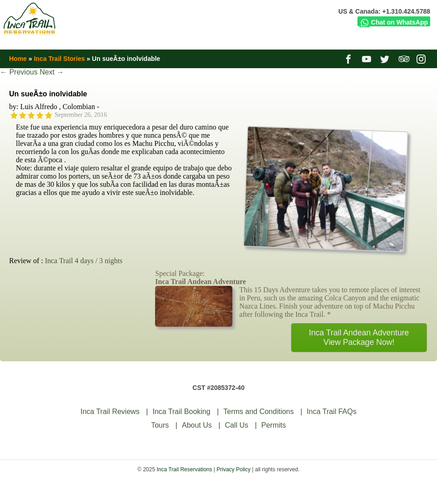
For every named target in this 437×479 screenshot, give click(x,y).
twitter (386, 59)
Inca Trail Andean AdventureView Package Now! (359, 337)
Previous (19, 72)
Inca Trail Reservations (184, 469)
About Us (197, 425)
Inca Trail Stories (59, 58)
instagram (422, 59)
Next (52, 72)
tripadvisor (404, 59)
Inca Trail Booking (181, 411)
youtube (367, 59)
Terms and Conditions (258, 411)
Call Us (236, 425)
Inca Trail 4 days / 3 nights (84, 260)
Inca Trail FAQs (332, 411)
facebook (349, 59)
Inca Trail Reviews (110, 411)
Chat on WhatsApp (394, 22)
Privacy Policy (233, 469)
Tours (160, 425)
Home (18, 58)
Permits (273, 425)
